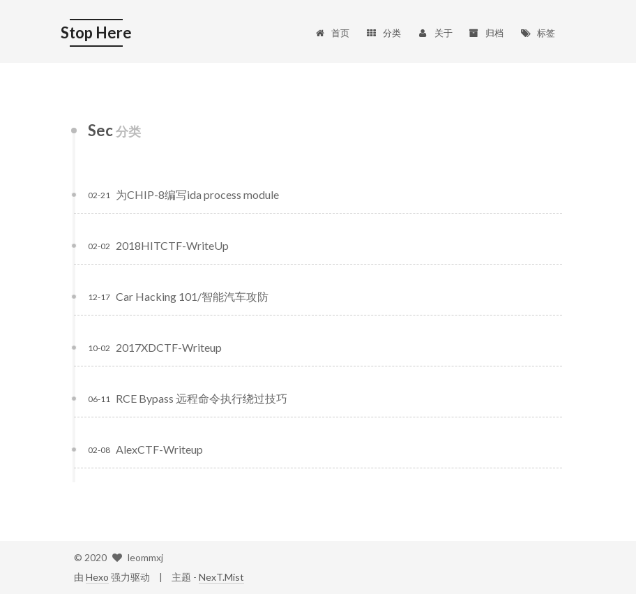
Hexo (97, 577)
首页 (331, 32)
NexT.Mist (221, 577)
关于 (435, 32)
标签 (537, 32)
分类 (383, 32)
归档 (486, 32)
